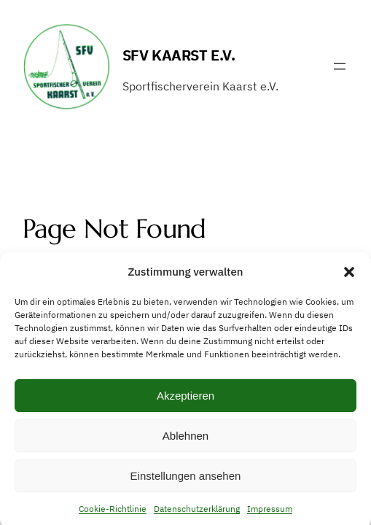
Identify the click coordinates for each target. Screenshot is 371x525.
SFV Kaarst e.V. (178, 55)
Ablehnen (185, 439)
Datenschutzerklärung (197, 512)
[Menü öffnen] (339, 66)
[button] (349, 275)
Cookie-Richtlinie (113, 512)
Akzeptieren (185, 399)
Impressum (269, 512)
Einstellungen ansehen (185, 479)
